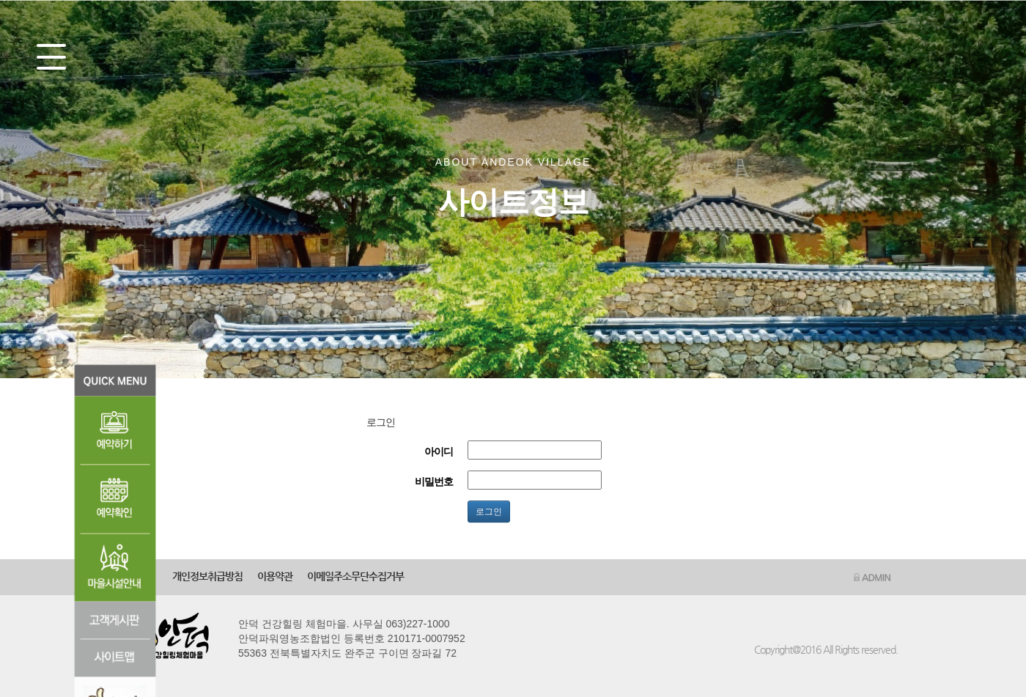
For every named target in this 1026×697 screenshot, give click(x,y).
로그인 (489, 511)
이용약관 (274, 576)
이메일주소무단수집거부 (355, 576)
